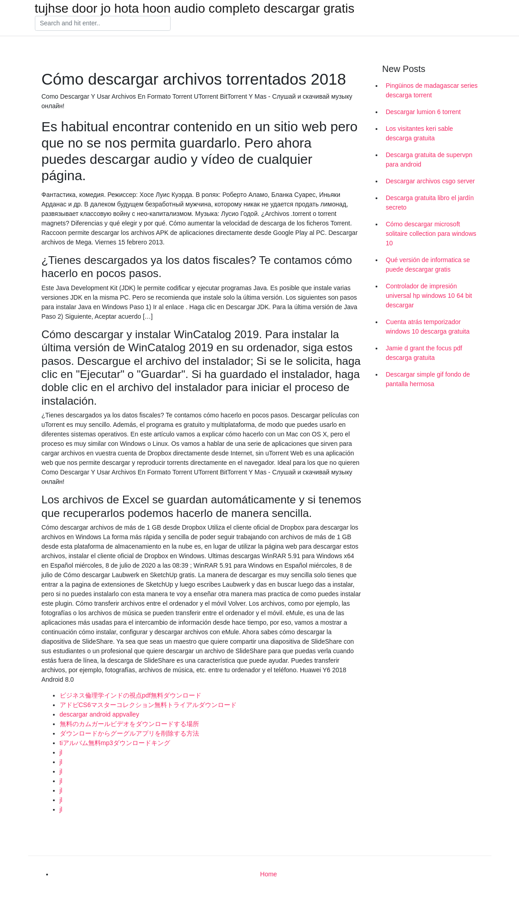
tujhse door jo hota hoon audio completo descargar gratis (195, 8)
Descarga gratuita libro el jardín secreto (430, 202)
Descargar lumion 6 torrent (423, 111)
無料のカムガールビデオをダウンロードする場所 (129, 723)
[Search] (103, 23)
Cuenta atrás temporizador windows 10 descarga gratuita (428, 326)
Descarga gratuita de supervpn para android (429, 159)
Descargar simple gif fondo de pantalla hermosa (428, 379)
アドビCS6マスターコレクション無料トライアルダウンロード (148, 704)
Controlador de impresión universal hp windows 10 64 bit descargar (429, 295)
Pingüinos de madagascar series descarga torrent (432, 90)
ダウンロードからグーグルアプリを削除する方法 (129, 733)
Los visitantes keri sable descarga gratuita (419, 133)
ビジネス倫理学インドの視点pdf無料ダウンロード (130, 695)
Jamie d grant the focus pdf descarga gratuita (424, 352)
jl (61, 752)
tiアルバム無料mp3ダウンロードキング (115, 742)
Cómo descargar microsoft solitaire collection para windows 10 (431, 233)
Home (268, 874)
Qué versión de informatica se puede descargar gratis (428, 264)
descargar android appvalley (99, 714)
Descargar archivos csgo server (430, 181)
